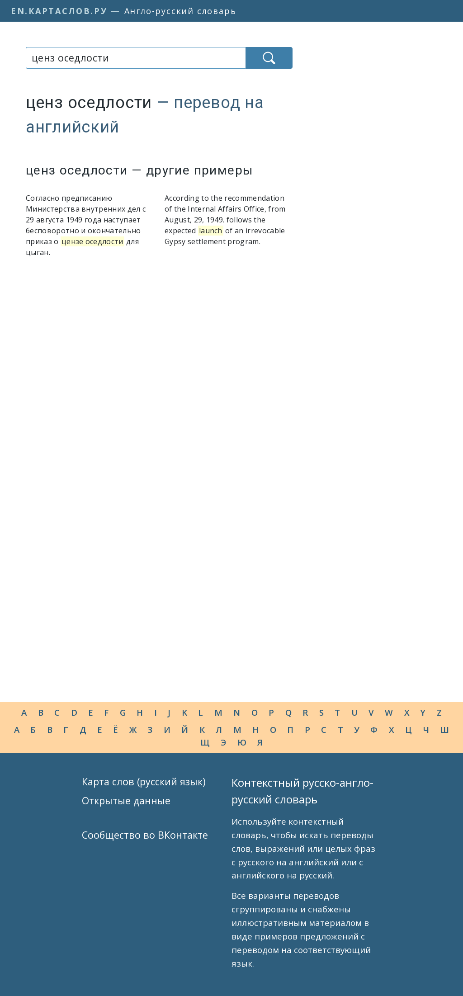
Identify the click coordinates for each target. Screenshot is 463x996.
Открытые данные (126, 800)
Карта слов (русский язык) (144, 781)
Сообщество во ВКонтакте (145, 834)
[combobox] (136, 58)
